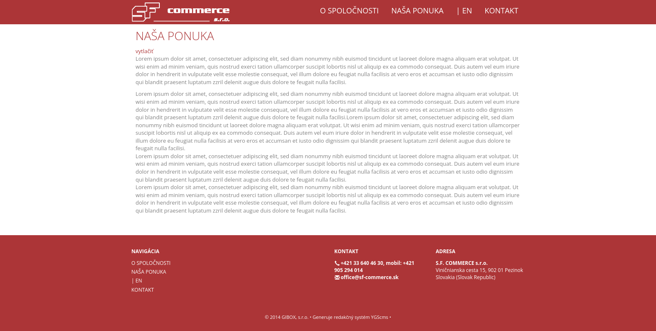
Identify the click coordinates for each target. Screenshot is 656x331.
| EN (464, 10)
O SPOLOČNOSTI (349, 10)
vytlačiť (144, 51)
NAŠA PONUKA (417, 10)
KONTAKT (501, 10)
